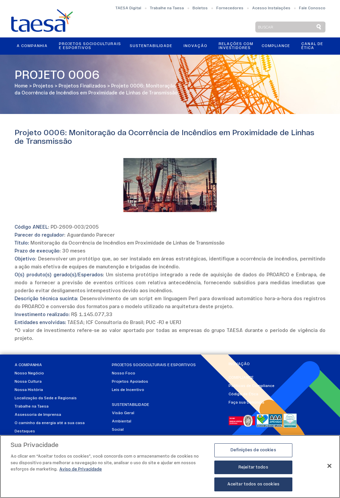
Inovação (195, 46)
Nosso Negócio (29, 373)
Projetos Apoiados (130, 382)
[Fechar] (329, 466)
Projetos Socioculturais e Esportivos (90, 46)
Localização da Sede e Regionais (46, 398)
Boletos (200, 8)
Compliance (276, 46)
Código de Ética (243, 394)
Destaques (25, 431)
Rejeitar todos (253, 467)
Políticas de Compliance (252, 386)
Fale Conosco (312, 8)
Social (118, 430)
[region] (170, 466)
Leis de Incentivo (128, 390)
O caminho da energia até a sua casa (50, 423)
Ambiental (121, 421)
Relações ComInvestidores (236, 46)
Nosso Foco (123, 373)
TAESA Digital (128, 8)
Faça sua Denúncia (246, 403)
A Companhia (32, 46)
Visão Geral (123, 413)
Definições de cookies (253, 450)
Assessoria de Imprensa (38, 415)
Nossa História (29, 390)
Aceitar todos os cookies (253, 484)
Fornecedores (229, 8)
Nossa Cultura (28, 382)
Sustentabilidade (151, 46)
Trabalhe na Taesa (167, 8)
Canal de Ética (312, 46)
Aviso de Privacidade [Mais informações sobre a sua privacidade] (80, 469)
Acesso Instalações (271, 8)
